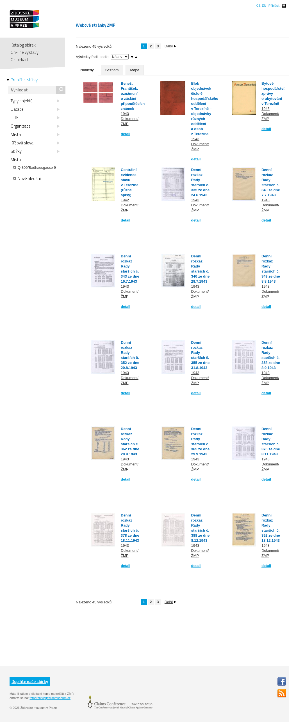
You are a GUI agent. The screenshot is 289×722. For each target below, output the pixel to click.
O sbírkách (20, 59)
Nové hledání (27, 178)
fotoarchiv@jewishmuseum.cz (49, 698)
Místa (35, 134)
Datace (35, 109)
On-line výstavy (24, 52)
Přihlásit (273, 5)
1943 (125, 114)
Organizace (35, 126)
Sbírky (35, 151)
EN (264, 5)
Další (170, 46)
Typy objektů (35, 100)
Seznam (112, 70)
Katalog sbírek (23, 45)
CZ (258, 5)
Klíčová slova (35, 143)
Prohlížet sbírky (24, 79)
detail (125, 134)
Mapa (134, 70)
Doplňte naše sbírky (30, 681)
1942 (125, 200)
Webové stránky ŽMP (95, 25)
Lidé (35, 117)
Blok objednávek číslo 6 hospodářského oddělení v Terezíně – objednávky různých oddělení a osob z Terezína (204, 108)
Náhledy (87, 70)
